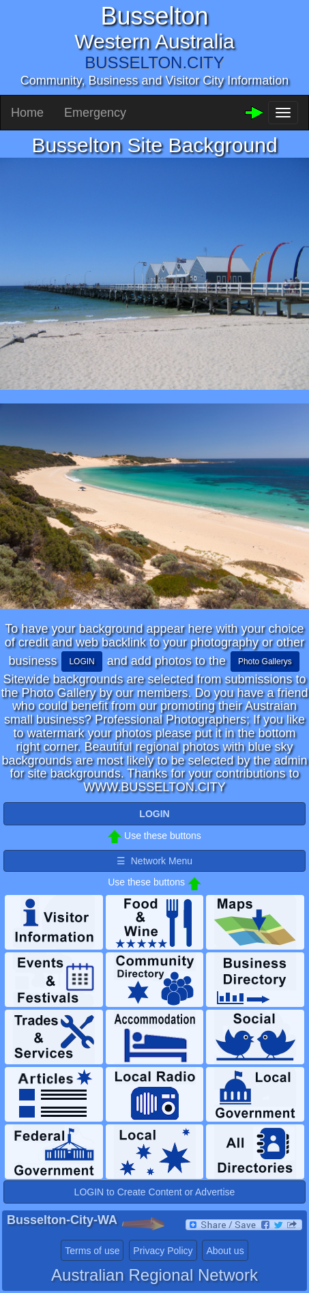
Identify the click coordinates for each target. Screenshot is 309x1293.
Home (27, 112)
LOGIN (81, 661)
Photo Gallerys (265, 661)
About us (225, 1250)
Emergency (95, 112)
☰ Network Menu (154, 860)
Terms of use (92, 1250)
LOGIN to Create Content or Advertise (154, 1192)
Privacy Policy (162, 1250)
